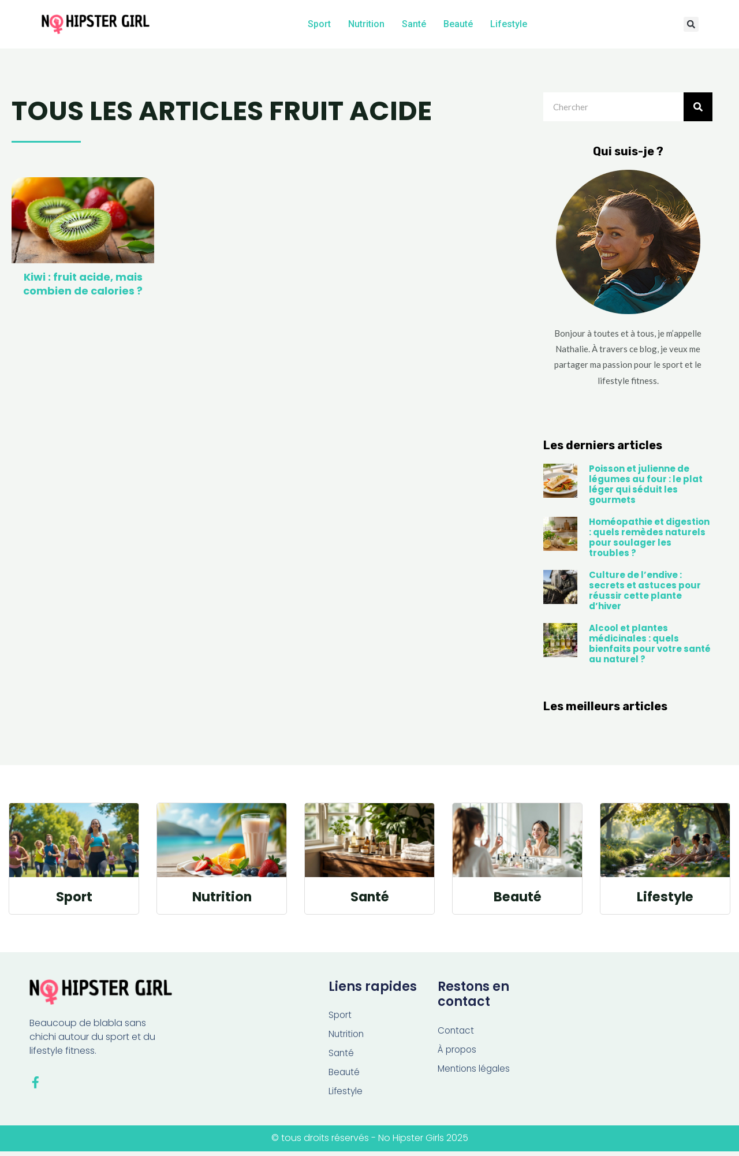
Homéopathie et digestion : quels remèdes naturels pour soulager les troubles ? (649, 539)
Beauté (458, 23)
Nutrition (366, 23)
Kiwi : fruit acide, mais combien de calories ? (83, 285)
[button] (691, 24)
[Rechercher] (698, 109)
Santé (414, 23)
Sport (319, 23)
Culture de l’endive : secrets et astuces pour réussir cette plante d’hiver (645, 592)
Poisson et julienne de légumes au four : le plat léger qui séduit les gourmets (646, 486)
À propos (458, 1051)
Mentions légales (475, 1071)
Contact (457, 1032)
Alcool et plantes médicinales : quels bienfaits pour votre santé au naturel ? (650, 646)
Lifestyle (508, 23)
